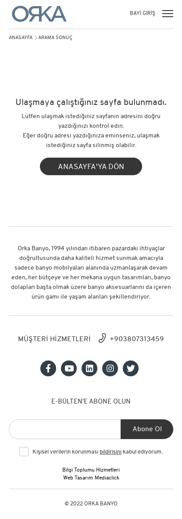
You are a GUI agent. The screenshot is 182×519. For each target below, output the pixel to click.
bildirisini (110, 452)
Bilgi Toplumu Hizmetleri (91, 470)
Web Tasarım (78, 478)
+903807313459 (137, 339)
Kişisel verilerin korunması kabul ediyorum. (97, 452)
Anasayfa (20, 38)
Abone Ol (147, 429)
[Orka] (39, 14)
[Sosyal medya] (48, 368)
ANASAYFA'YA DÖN (91, 167)
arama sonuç (55, 38)
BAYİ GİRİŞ (142, 13)
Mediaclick (107, 478)
